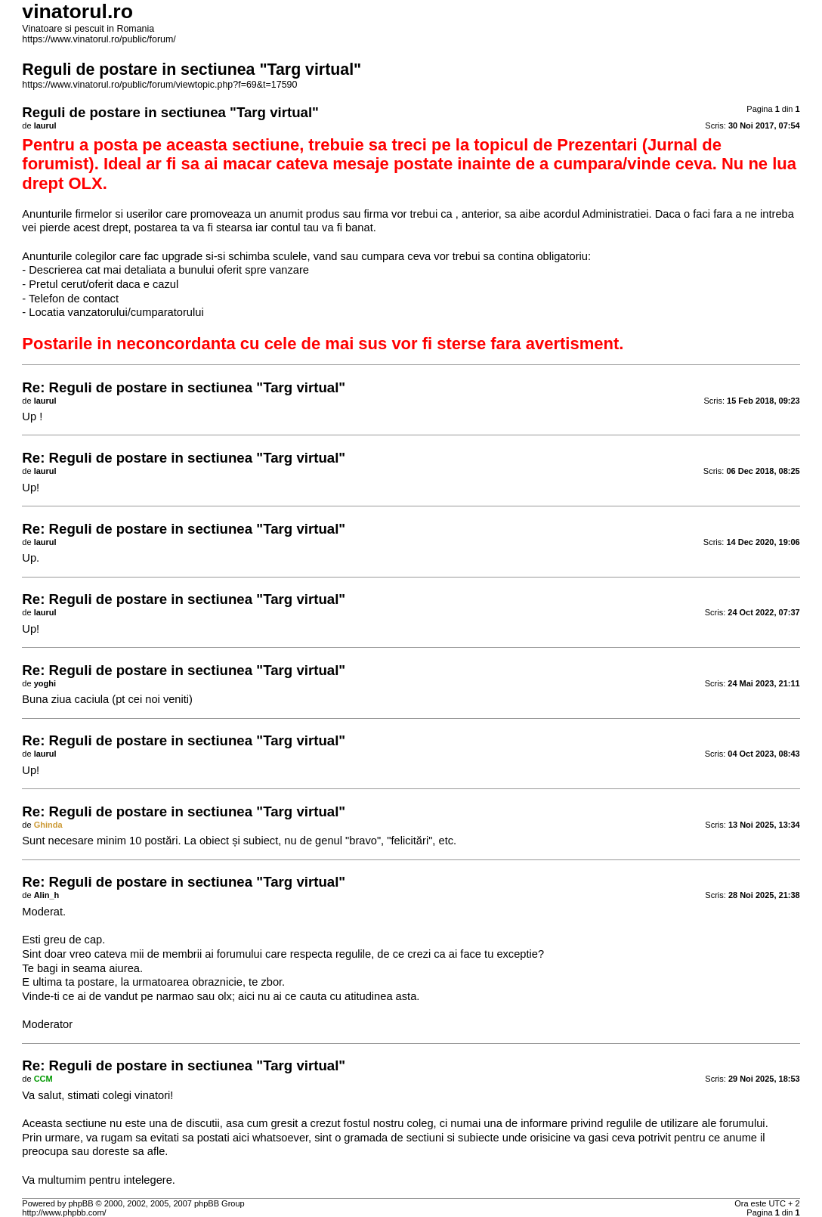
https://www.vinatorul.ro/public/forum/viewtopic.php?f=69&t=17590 (159, 84)
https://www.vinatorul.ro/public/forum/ (98, 39)
